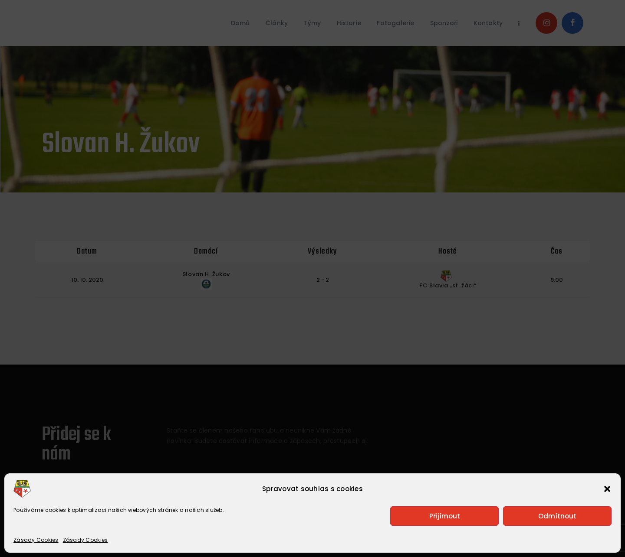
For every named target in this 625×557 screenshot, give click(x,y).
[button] (607, 489)
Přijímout (444, 516)
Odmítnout (557, 516)
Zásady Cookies (36, 540)
